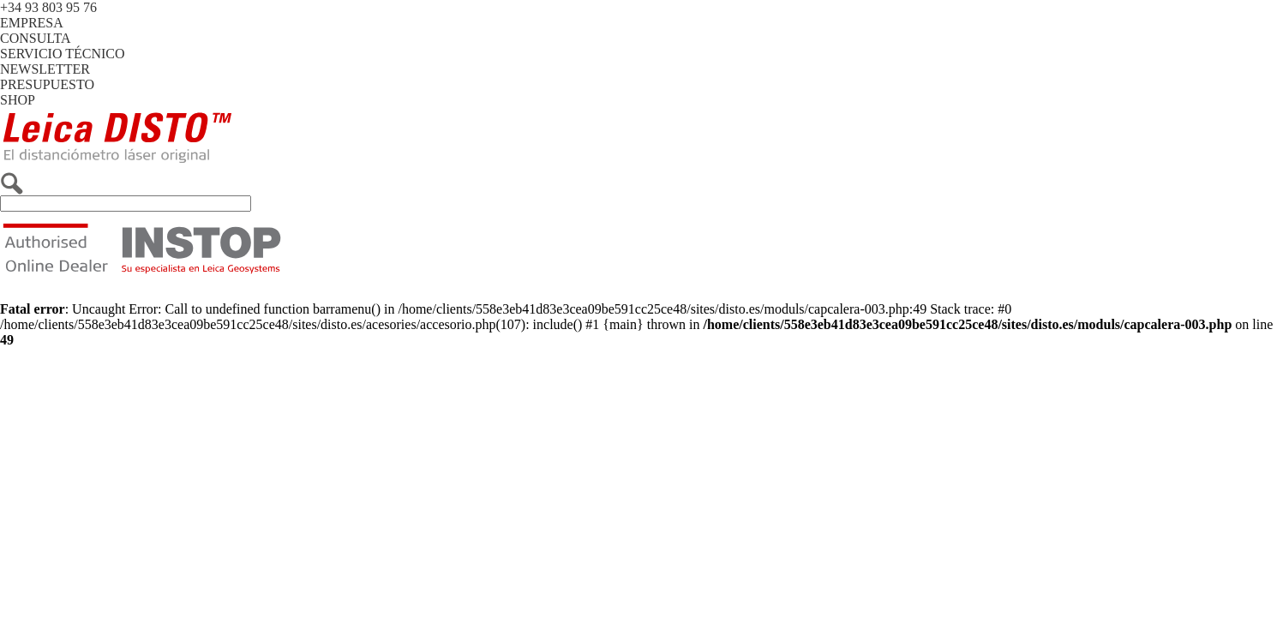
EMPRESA (31, 22)
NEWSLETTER (45, 69)
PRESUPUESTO (47, 84)
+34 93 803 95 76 (48, 7)
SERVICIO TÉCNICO (62, 53)
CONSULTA (35, 38)
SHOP (17, 100)
